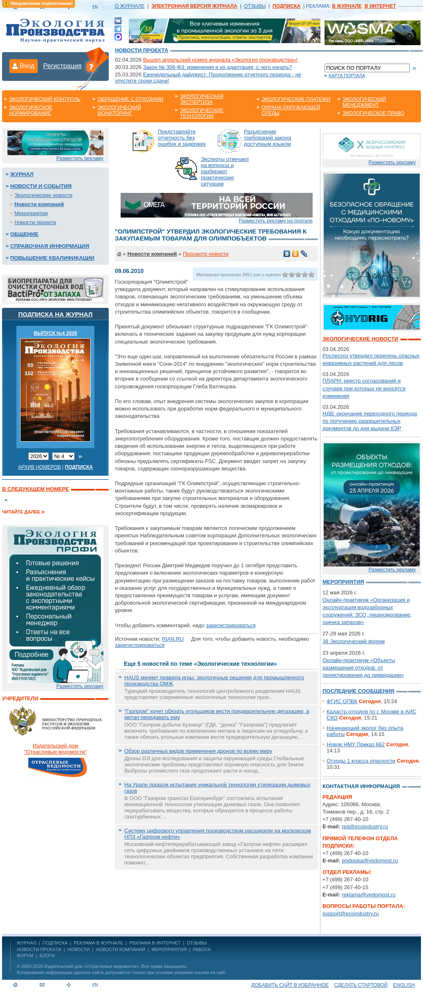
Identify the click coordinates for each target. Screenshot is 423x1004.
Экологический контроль (44, 99)
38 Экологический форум (353, 641)
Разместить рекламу (79, 158)
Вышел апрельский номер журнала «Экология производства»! (220, 60)
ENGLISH (404, 985)
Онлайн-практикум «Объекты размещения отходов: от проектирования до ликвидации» (363, 667)
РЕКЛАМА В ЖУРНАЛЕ (98, 942)
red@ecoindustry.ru (365, 826)
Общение (24, 234)
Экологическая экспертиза (201, 99)
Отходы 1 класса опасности (361, 761)
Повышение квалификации (52, 258)
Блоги (47, 955)
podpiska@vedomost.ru (370, 860)
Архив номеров (39, 467)
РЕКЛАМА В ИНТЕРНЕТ (155, 942)
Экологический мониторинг (119, 110)
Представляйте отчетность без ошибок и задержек (182, 137)
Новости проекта (141, 50)
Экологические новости (43, 195)
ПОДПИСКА (55, 942)
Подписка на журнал (55, 314)
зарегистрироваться (231, 625)
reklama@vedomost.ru (369, 895)
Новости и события (40, 186)
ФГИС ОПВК (342, 701)
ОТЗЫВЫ (255, 6)
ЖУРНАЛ (26, 942)
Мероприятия (31, 213)
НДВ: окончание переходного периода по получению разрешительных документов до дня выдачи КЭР (369, 420)
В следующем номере (35, 489)
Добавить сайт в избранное (290, 985)
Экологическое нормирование (31, 110)
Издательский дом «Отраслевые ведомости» (91, 966)
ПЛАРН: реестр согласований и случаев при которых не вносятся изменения (363, 388)
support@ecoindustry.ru (350, 913)
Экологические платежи (296, 99)
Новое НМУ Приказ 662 (356, 744)
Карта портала (347, 75)
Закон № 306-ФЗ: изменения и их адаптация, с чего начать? (217, 67)
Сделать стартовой (361, 985)
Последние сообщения (358, 691)
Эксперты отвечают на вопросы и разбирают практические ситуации (225, 171)
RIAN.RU (172, 639)
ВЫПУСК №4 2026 (55, 333)
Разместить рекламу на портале (276, 221)
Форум (25, 955)
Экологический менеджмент (364, 102)
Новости (78, 949)
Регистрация (62, 65)
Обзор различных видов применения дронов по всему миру (198, 751)
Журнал (22, 174)
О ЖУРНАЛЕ (129, 6)
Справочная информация (49, 246)
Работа (201, 949)
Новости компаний (39, 204)
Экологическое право (373, 113)
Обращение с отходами (130, 99)
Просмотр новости (206, 254)
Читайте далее (21, 511)
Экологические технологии (201, 113)
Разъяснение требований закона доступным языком (267, 137)
